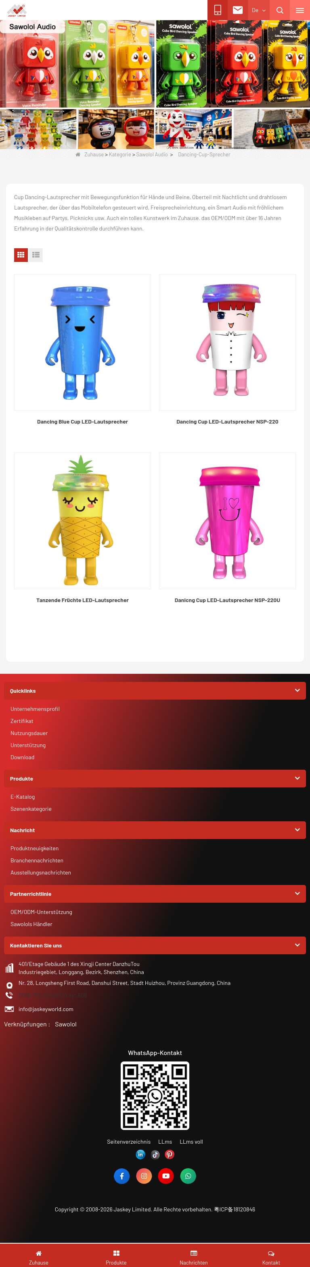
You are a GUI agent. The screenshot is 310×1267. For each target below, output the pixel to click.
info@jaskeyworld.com (46, 1008)
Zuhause (89, 154)
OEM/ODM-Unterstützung (41, 911)
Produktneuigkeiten (34, 848)
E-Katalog (22, 796)
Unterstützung (28, 745)
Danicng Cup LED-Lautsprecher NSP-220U (227, 599)
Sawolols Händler (31, 923)
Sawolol (65, 1024)
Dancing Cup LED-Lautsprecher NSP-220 (227, 421)
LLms (165, 1141)
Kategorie (120, 154)
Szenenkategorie (31, 808)
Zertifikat (22, 720)
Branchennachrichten (36, 860)
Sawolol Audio (152, 154)
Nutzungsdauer (29, 732)
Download (22, 757)
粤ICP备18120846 (235, 1209)
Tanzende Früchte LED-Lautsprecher (82, 599)
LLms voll (191, 1141)
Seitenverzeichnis (129, 1141)
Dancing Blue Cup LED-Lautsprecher (82, 421)
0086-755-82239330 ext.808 (53, 995)
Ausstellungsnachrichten (40, 872)
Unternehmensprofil (35, 708)
